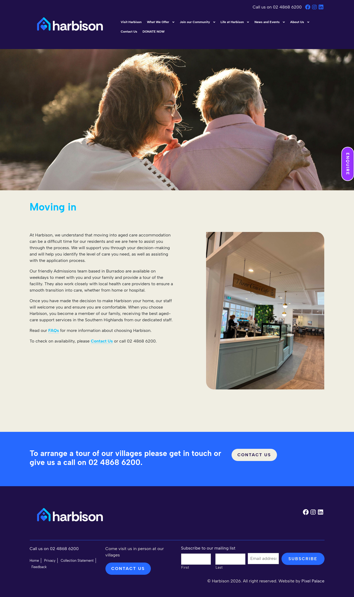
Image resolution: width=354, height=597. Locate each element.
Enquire (347, 164)
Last (219, 567)
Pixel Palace (312, 580)
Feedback (39, 567)
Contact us (128, 568)
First (185, 567)
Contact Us (254, 454)
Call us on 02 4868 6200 (278, 7)
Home (34, 561)
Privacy (50, 561)
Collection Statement (77, 561)
